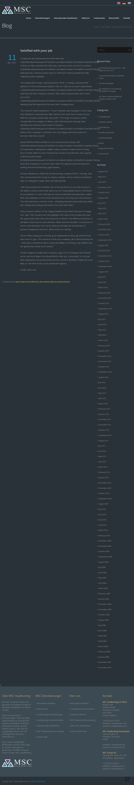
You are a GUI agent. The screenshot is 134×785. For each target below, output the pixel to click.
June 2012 (102, 388)
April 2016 (102, 213)
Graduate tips (104, 127)
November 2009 (105, 546)
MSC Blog (106, 26)
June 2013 (102, 324)
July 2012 (102, 382)
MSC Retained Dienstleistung (82, 720)
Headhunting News (106, 132)
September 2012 (105, 372)
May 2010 (102, 519)
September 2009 (105, 556)
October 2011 (104, 430)
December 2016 (105, 187)
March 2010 (103, 530)
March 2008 (103, 646)
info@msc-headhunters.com (115, 723)
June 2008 (102, 630)
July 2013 (102, 319)
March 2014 (103, 287)
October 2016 (104, 192)
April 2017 (102, 182)
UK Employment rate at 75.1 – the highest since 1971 (112, 69)
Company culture (105, 122)
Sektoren (86, 18)
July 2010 (102, 509)
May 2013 (102, 330)
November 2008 (105, 609)
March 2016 (103, 219)
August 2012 (103, 377)
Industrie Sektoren (78, 714)
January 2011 (104, 477)
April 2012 (102, 398)
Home (28, 18)
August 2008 (103, 620)
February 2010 (104, 535)
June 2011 (102, 451)
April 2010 (102, 525)
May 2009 (102, 578)
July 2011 (102, 446)
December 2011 (105, 419)
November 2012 (105, 361)
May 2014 (102, 282)
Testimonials (99, 18)
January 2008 (104, 657)
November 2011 (105, 425)
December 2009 (105, 541)
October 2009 (104, 551)
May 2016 (102, 208)
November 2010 (105, 488)
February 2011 (104, 472)
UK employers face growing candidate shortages (110, 90)
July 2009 (102, 567)
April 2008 (102, 641)
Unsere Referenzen (78, 731)
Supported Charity (106, 148)
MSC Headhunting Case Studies (50, 731)
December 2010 (105, 483)
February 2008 (104, 651)
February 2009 (104, 593)
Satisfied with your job (36, 50)
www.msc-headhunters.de (114, 747)
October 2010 (104, 493)
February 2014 (104, 293)
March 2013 (103, 340)
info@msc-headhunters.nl (114, 766)
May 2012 (102, 393)
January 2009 (104, 599)
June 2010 (102, 514)
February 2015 (104, 250)
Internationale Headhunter (66, 18)
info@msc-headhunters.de (114, 744)
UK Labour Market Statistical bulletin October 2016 (110, 97)
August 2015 (103, 245)
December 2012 (105, 356)
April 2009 (102, 583)
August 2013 (103, 314)
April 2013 (102, 335)
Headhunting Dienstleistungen (50, 714)
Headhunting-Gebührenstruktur (50, 720)
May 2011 (102, 456)
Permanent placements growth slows (111, 76)
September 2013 (105, 308)
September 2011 (105, 435)
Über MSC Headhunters (80, 725)
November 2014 (105, 256)
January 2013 (104, 351)
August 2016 (103, 198)
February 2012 (104, 409)
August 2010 (103, 504)
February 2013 (104, 345)
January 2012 (104, 414)
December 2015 (105, 229)
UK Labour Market (106, 83)
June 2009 (102, 572)
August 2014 (103, 272)
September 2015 (105, 240)
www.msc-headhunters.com (115, 726)
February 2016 (104, 224)
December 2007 (105, 662)
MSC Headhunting (38, 781)
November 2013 (105, 298)
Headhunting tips (105, 138)
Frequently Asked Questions (82, 709)
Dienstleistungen (42, 18)
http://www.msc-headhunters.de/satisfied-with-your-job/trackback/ (43, 282)
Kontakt (126, 18)
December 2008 (105, 604)
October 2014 (104, 261)
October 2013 (104, 303)
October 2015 (104, 235)
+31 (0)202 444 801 (111, 763)
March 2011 (103, 467)
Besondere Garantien (46, 703)
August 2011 (103, 440)
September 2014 (105, 266)
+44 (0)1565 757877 (111, 720)
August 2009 (103, 562)
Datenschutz (42, 709)
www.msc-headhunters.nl (113, 768)
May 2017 (102, 177)
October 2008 (104, 614)
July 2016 (102, 203)
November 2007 (105, 667)
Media (101, 143)
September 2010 (105, 498)
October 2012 (104, 366)
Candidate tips (104, 117)
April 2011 (102, 461)
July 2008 (102, 625)
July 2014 (102, 277)
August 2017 (103, 171)
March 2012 (103, 403)
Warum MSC (114, 18)
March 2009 (103, 588)
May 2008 (102, 636)
